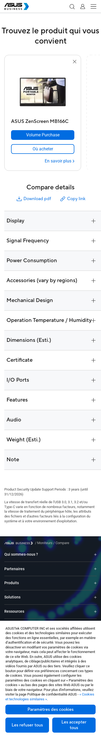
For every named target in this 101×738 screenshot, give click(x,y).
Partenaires (14, 569)
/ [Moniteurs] (44, 543)
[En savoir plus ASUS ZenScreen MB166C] (59, 161)
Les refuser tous (27, 725)
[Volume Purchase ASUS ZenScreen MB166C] (42, 135)
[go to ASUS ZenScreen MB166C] (43, 90)
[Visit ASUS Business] (19, 543)
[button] (72, 6)
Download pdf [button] (33, 199)
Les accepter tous (73, 724)
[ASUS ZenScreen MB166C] (42, 120)
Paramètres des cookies (50, 709)
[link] (42, 149)
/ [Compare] (61, 543)
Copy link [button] (72, 199)
